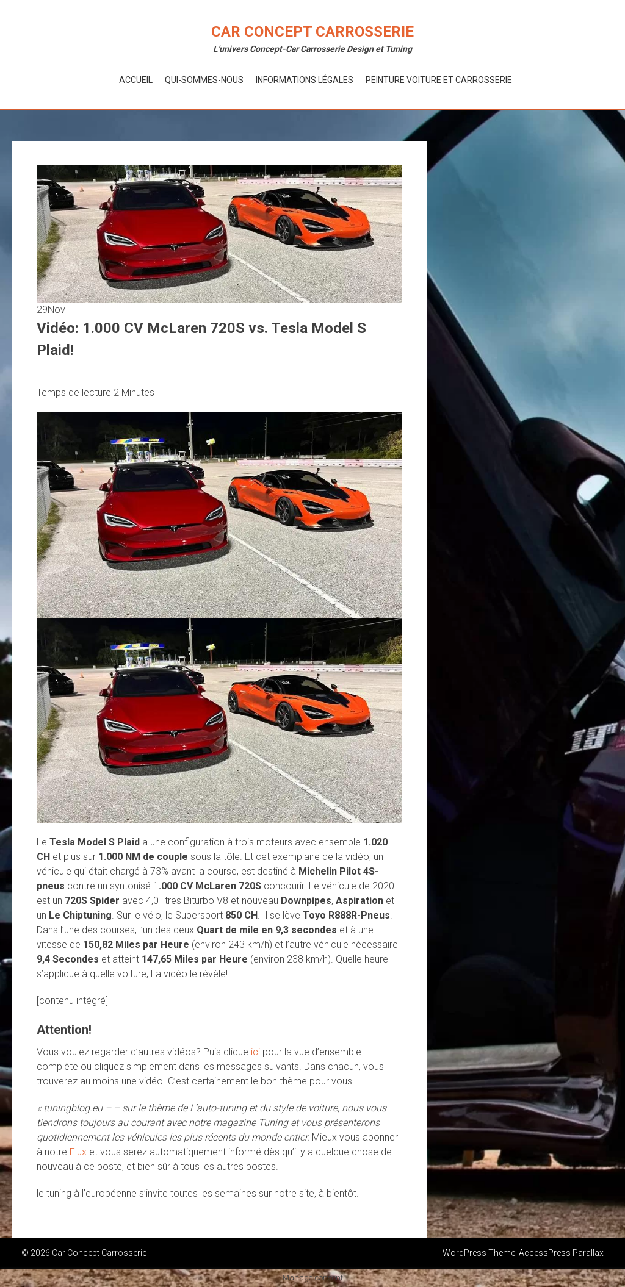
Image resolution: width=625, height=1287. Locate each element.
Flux (78, 1152)
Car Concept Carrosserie (312, 31)
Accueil (136, 80)
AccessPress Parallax (561, 1253)
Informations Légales (304, 80)
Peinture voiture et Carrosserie (439, 80)
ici (255, 1052)
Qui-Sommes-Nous (204, 80)
